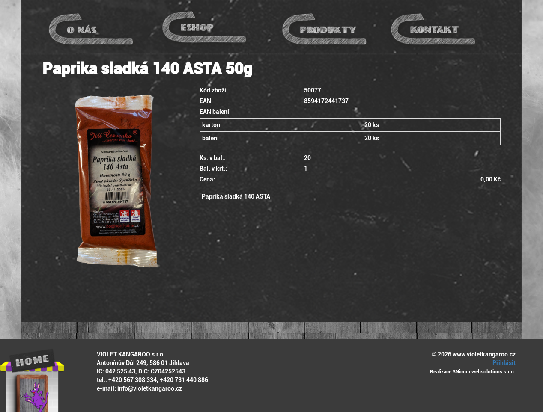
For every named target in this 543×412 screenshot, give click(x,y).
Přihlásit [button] (503, 362)
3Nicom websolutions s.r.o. (484, 372)
